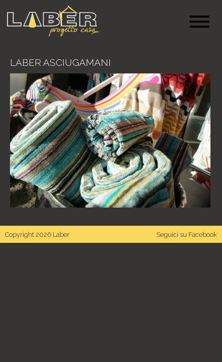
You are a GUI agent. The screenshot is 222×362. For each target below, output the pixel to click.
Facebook (202, 234)
